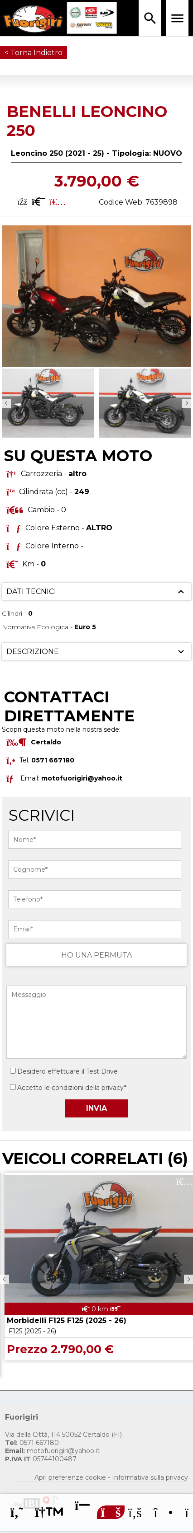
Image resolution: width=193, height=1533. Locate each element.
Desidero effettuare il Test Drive (64, 1071)
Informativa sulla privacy (150, 1477)
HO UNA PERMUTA (96, 955)
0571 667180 (32, 1443)
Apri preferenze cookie (70, 1477)
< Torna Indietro (34, 52)
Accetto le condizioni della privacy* (71, 1088)
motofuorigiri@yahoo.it (81, 778)
